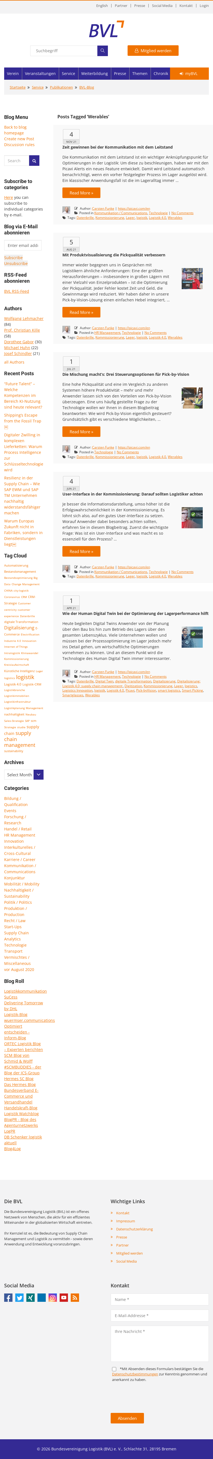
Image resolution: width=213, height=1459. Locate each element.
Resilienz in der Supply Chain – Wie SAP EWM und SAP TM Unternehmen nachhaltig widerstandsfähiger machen (22, 495)
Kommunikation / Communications (120, 213)
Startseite (18, 87)
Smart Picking (192, 690)
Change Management (26, 584)
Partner (121, 5)
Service (68, 73)
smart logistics (169, 690)
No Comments (182, 213)
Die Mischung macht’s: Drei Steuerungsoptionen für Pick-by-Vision (125, 374)
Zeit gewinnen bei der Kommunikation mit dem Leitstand (117, 147)
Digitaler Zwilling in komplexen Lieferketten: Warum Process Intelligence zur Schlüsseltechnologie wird (23, 452)
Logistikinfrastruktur (17, 702)
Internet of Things (16, 647)
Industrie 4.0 (12, 641)
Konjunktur (14, 877)
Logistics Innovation (77, 690)
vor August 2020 (19, 969)
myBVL (188, 73)
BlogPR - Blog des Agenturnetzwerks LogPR (21, 1125)
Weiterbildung (94, 73)
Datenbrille (27, 616)
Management (34, 708)
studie (21, 727)
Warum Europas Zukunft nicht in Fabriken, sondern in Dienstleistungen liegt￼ (23, 532)
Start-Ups (13, 926)
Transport (13, 951)
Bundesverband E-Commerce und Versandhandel (21, 1096)
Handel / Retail (18, 829)
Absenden (127, 1418)
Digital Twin (104, 681)
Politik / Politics (18, 902)
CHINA (8, 590)
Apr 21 (71, 608)
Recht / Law (15, 920)
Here (8, 197)
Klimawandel (29, 653)
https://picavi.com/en (134, 208)
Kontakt (186, 5)
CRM (24, 597)
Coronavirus (12, 597)
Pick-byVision (146, 690)
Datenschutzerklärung (134, 1229)
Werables (175, 217)
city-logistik (21, 590)
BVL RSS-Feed (16, 291)
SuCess (10, 997)
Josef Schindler (18, 353)
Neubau (31, 714)
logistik (25, 677)
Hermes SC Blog (19, 1078)
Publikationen (61, 87)
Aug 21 (71, 249)
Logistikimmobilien (16, 696)
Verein (13, 73)
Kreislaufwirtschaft (16, 665)
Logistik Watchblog (21, 1113)
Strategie (10, 727)
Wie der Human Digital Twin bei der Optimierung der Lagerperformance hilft (135, 613)
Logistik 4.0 (12, 684)
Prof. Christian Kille (22, 330)
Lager (39, 671)
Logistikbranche (14, 690)
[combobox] (24, 775)
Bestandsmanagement (20, 571)
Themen (140, 73)
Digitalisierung (19, 628)
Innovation (29, 641)
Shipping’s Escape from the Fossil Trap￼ (22, 420)
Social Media (162, 5)
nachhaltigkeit (14, 714)
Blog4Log (12, 1148)
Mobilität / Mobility (21, 884)
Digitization (133, 686)
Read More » (81, 193)
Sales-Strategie (14, 721)
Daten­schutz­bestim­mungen (135, 1374)
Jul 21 (71, 369)
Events (10, 810)
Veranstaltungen (40, 73)
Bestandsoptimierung (18, 578)
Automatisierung (16, 565)
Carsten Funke (103, 208)
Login (204, 5)
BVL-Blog (86, 87)
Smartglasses (72, 695)
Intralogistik (12, 653)
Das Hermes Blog (20, 1084)
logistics (9, 678)
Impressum (125, 1220)
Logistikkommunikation (25, 991)
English (102, 5)
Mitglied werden (153, 50)
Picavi (130, 690)
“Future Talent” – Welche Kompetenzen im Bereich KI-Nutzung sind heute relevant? (23, 395)
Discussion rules (19, 144)
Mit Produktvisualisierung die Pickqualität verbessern (113, 254)
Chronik (161, 73)
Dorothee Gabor (19, 341)
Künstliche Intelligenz (19, 671)
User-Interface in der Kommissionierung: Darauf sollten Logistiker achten (132, 494)
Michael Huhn (17, 347)
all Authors (14, 362)
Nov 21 (71, 142)
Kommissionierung (16, 659)
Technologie (15, 945)
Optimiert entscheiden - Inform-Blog (17, 1031)
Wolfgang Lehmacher (24, 318)
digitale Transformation (21, 622)
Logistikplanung (14, 708)
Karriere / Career (20, 859)
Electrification (30, 634)
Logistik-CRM (31, 684)
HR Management (19, 835)
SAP (27, 721)
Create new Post (19, 138)
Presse (139, 5)
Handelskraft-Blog (20, 1107)
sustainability (13, 751)
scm (33, 721)
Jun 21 (71, 488)
